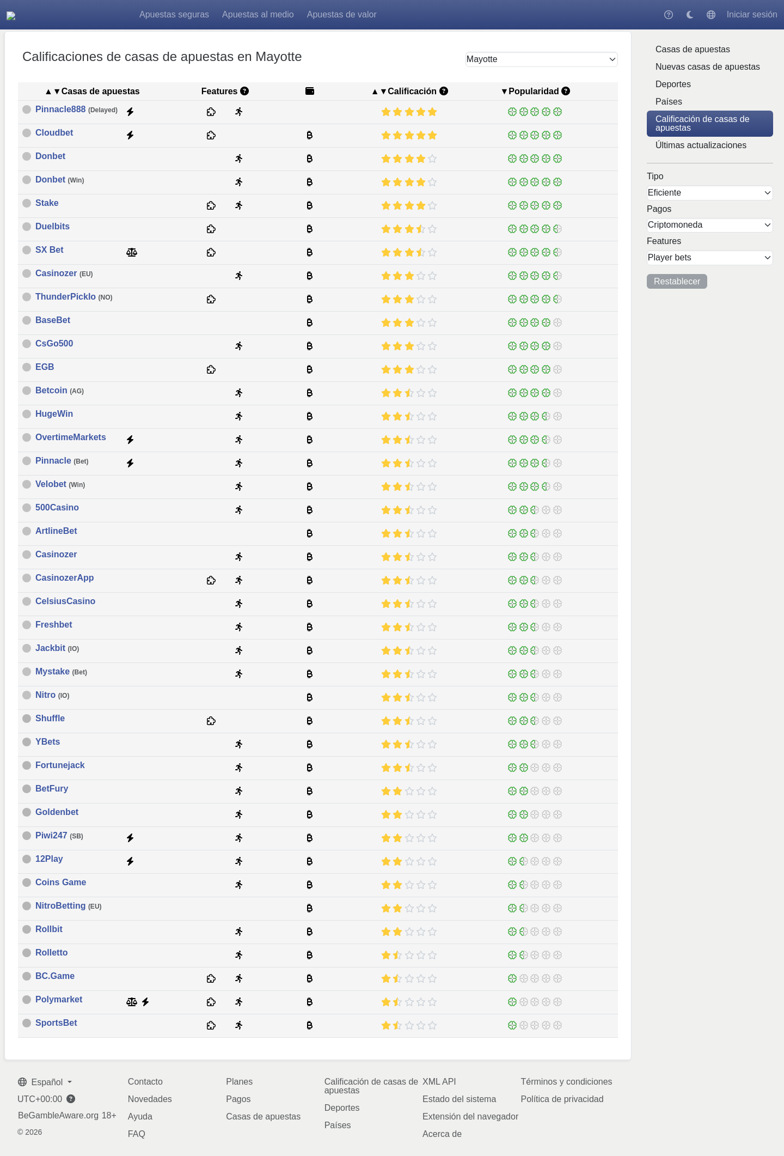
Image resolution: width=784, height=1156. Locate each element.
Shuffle (50, 718)
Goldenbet (56, 812)
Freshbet (53, 624)
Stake (47, 203)
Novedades (150, 1099)
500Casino (57, 507)
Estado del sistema (459, 1099)
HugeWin (54, 414)
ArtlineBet (56, 531)
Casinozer (64, 273)
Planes (239, 1081)
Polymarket (58, 999)
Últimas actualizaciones (701, 145)
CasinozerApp (64, 578)
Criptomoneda (675, 224)
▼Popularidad (529, 91)
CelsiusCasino (65, 601)
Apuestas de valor (405, 14)
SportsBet (56, 1023)
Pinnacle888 (76, 109)
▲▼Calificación (404, 91)
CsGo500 (54, 343)
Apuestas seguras (238, 14)
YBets (47, 742)
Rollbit (49, 929)
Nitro (52, 695)
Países (669, 101)
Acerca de (442, 1134)
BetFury (51, 788)
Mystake (61, 671)
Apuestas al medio (322, 14)
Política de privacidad (562, 1099)
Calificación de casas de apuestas (703, 123)
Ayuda (140, 1116)
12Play (49, 859)
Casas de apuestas (693, 49)
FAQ (136, 1134)
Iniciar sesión (752, 14)
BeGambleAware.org (58, 1115)
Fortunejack (60, 765)
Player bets (669, 257)
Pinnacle (62, 461)
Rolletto (51, 952)
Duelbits (52, 226)
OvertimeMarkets (70, 437)
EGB (44, 367)
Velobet (60, 484)
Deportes (673, 84)
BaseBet (52, 320)
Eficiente (664, 192)
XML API (439, 1081)
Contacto (145, 1081)
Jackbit (57, 648)
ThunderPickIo (74, 297)
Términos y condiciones (566, 1081)
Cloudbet (54, 133)
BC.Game (55, 976)
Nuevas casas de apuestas (708, 66)
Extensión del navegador (470, 1116)
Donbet (50, 156)
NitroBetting (68, 906)
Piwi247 (59, 835)
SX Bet (49, 250)
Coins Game (60, 882)
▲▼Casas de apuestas (92, 91)
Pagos (238, 1099)
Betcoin (59, 390)
